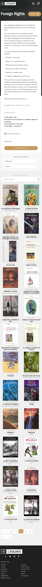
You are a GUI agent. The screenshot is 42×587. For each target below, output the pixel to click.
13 (25, 531)
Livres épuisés (24, 576)
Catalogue (3, 565)
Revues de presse (25, 567)
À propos (23, 571)
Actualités (23, 565)
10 (11, 531)
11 (16, 531)
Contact (23, 573)
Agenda (3, 573)
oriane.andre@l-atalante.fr (13, 134)
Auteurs (3, 567)
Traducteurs (4, 569)
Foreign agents (21, 148)
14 (30, 531)
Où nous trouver (25, 569)
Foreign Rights (5, 576)
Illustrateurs (4, 571)
